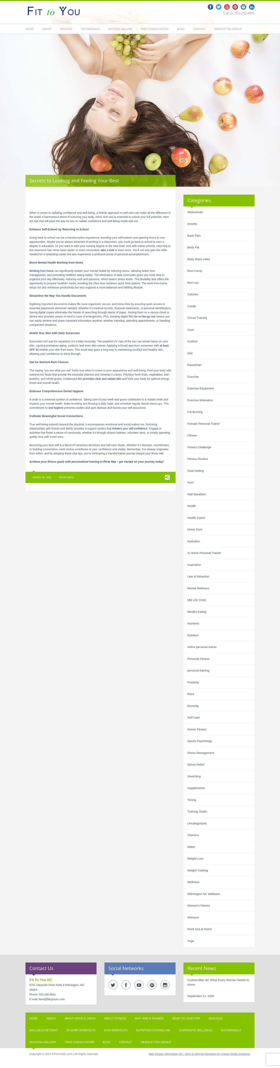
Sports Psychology (199, 741)
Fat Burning (195, 411)
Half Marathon (196, 494)
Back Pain (194, 235)
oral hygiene (55, 407)
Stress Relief (195, 764)
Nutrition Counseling (153, 1030)
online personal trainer (202, 647)
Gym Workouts (115, 1030)
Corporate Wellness (195, 1030)
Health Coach (196, 517)
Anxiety (192, 223)
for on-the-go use (145, 316)
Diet (190, 353)
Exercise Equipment (200, 388)
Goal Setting (195, 470)
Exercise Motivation (200, 400)
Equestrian (194, 364)
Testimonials (90, 29)
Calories (192, 294)
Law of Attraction (198, 576)
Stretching (194, 776)
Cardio (191, 306)
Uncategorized (197, 823)
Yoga (190, 941)
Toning (191, 799)
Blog (180, 29)
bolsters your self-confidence (129, 428)
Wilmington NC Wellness (203, 894)
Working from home (41, 270)
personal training (198, 670)
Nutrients (193, 623)
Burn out (193, 282)
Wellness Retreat (43, 1030)
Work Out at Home (199, 929)
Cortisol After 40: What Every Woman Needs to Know (218, 982)
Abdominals (195, 212)
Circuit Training (197, 317)
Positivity (193, 682)
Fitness (192, 435)
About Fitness (115, 1018)
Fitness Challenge (199, 447)
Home (29, 29)
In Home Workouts (81, 1030)
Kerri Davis (66, 477)
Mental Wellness (198, 588)
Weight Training (197, 870)
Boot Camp (194, 270)
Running (192, 705)
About (47, 29)
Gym (190, 482)
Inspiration (194, 564)
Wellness (193, 882)
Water (191, 847)
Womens (193, 917)
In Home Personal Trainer (204, 553)
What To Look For (186, 1018)
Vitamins (193, 835)
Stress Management (200, 752)
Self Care (193, 717)
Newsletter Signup (228, 29)
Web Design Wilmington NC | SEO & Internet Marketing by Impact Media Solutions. (200, 1054)
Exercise (193, 376)
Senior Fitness (196, 729)
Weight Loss (195, 858)
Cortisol (192, 341)
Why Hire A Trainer (149, 1018)
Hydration (193, 541)
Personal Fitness (198, 658)
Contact (199, 29)
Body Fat (193, 247)
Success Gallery (120, 29)
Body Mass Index (198, 259)
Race (190, 694)
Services (66, 29)
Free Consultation (154, 29)
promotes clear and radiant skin (102, 378)
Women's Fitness (198, 905)
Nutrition (192, 635)
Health (191, 506)
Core (190, 329)
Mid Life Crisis (196, 600)
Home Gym (194, 529)
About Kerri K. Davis (80, 1018)
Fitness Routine (197, 459)
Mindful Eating (196, 611)
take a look (107, 250)
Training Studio (197, 811)
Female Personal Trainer (203, 423)
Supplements (196, 788)
